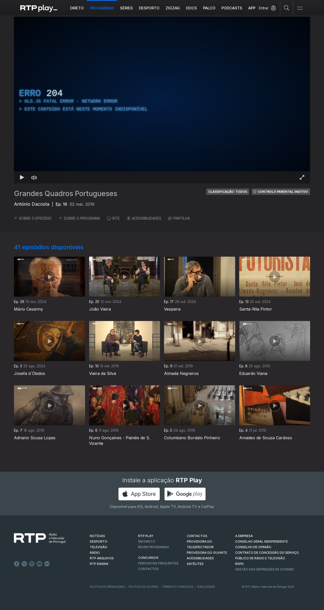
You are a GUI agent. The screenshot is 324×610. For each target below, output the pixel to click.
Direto (77, 8)
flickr (47, 564)
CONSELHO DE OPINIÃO (253, 547)
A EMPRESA (244, 536)
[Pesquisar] (286, 7)
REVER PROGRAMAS (153, 547)
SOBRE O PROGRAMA (79, 218)
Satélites (195, 564)
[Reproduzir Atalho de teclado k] (22, 177)
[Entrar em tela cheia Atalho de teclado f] (302, 177)
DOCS (191, 8)
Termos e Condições (177, 586)
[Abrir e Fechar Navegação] (299, 8)
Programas (102, 8)
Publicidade (206, 586)
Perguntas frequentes (158, 563)
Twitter (24, 564)
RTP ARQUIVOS (102, 558)
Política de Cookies (143, 586)
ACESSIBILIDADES (144, 218)
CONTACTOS (197, 536)
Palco (209, 8)
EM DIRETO (146, 541)
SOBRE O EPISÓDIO (33, 218)
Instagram (32, 564)
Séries (126, 8)
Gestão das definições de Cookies (264, 569)
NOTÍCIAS (97, 536)
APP (251, 8)
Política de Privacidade (107, 586)
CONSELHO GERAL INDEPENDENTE (261, 541)
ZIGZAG (173, 8)
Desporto (149, 8)
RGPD (239, 564)
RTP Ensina (99, 564)
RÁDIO (95, 553)
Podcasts (231, 8)
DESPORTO (98, 541)
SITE (113, 218)
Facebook (16, 564)
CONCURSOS (148, 558)
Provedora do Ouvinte (207, 553)
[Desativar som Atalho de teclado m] (34, 177)
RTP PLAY (145, 536)
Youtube (39, 564)
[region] (162, 100)
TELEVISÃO (98, 547)
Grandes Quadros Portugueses (65, 193)
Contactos (148, 569)
